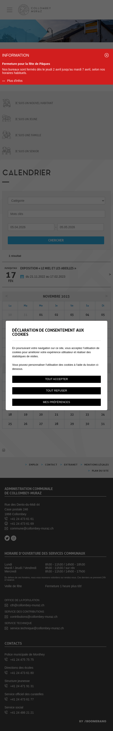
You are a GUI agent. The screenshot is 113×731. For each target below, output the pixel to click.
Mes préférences (56, 402)
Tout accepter (56, 379)
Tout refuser (56, 390)
